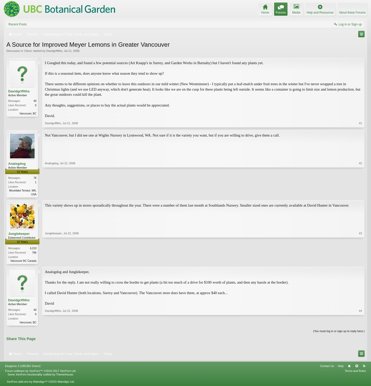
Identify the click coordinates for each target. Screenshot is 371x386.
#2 (360, 193)
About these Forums (352, 12)
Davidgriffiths (54, 50)
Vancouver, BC (27, 113)
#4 (360, 322)
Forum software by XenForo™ (40, 372)
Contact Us (327, 367)
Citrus (28, 50)
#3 (360, 260)
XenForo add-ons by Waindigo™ (27, 383)
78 (35, 178)
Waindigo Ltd (65, 383)
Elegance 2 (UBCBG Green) (22, 367)
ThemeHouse (64, 376)
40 (35, 101)
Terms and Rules (355, 372)
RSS (364, 367)
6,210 (33, 248)
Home (349, 367)
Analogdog (17, 164)
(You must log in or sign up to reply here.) (339, 332)
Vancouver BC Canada (23, 261)
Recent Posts (17, 24)
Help (341, 367)
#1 (360, 123)
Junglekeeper (19, 234)
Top (356, 367)
